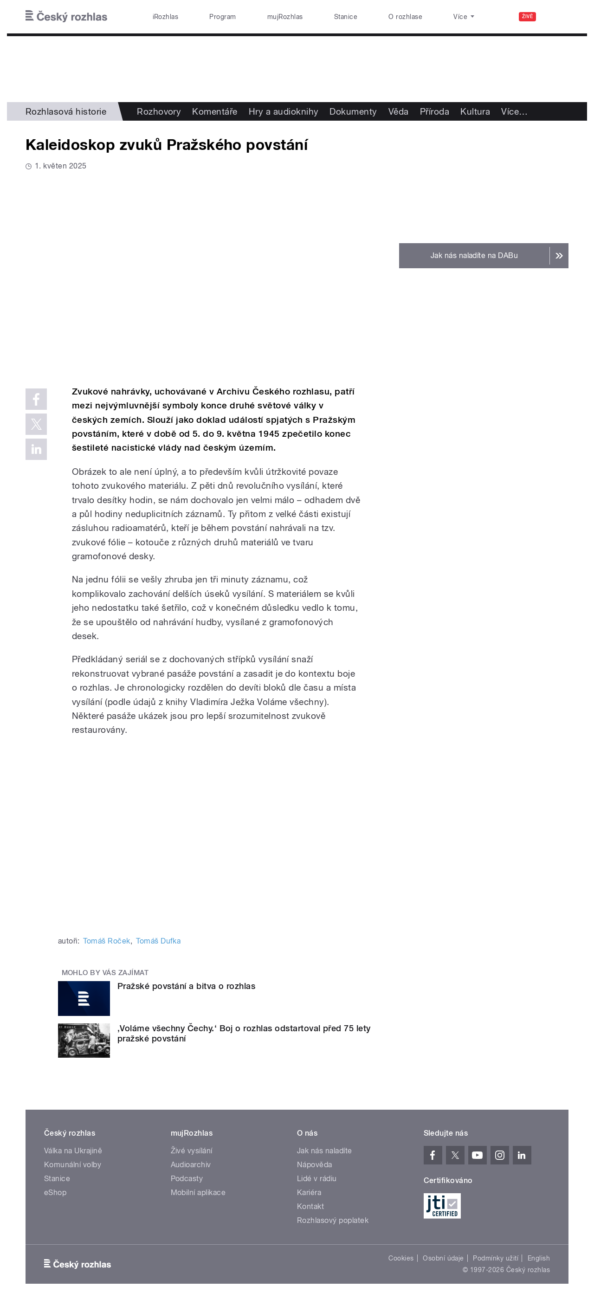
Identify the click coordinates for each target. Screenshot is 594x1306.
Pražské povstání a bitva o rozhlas (186, 986)
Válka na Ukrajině (73, 1150)
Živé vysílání (192, 1150)
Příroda (434, 111)
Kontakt (310, 1206)
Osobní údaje (443, 1258)
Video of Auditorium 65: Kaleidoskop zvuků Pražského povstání (201, 276)
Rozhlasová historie (66, 111)
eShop (55, 1192)
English (539, 1258)
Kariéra (309, 1192)
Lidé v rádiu (317, 1178)
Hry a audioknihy (284, 111)
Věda (398, 111)
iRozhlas (166, 16)
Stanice (345, 16)
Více (514, 111)
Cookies (400, 1258)
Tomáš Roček (106, 941)
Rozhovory (159, 111)
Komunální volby (72, 1164)
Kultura (475, 111)
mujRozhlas (285, 16)
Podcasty (187, 1178)
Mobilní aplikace (198, 1192)
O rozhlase (405, 16)
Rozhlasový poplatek (332, 1220)
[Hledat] (555, 16)
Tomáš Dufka (158, 941)
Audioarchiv (191, 1164)
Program (222, 16)
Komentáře (214, 111)
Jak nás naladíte (324, 1150)
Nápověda (314, 1164)
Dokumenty (353, 111)
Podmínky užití (495, 1258)
